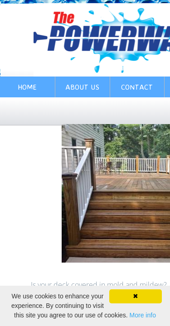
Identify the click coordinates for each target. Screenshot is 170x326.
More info (143, 315)
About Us (82, 86)
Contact (137, 86)
